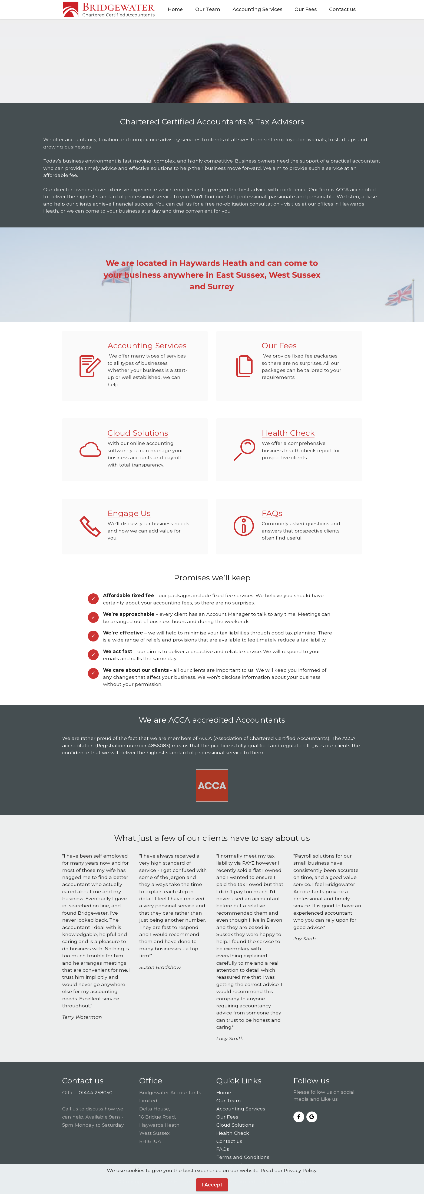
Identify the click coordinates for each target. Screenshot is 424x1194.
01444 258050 (95, 1092)
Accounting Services (257, 9)
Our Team (207, 9)
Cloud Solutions (138, 433)
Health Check (288, 433)
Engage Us (129, 513)
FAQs (272, 513)
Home (175, 9)
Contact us (342, 9)
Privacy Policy (232, 1165)
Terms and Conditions (242, 1157)
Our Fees (305, 9)
